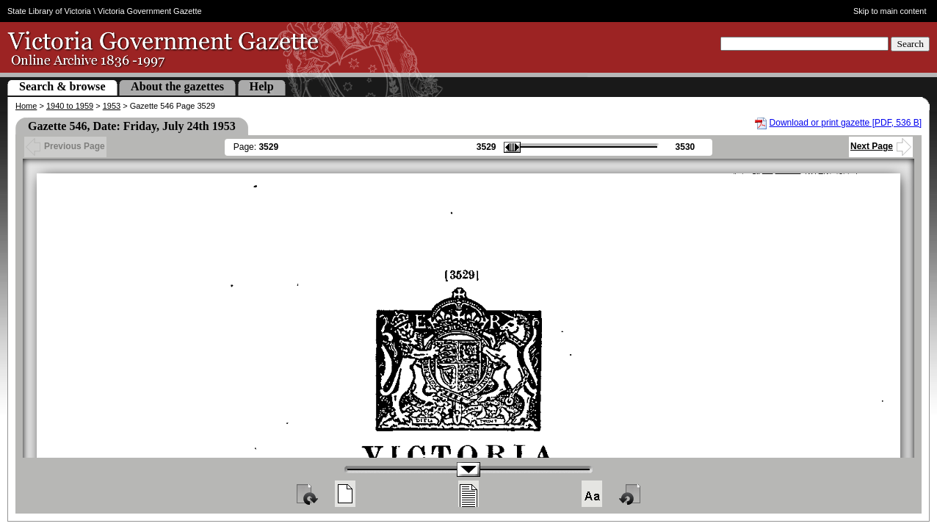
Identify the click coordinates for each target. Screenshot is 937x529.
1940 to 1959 (69, 105)
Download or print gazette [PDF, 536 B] (846, 123)
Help (262, 86)
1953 (111, 105)
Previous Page (65, 146)
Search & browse (62, 86)
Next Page (880, 146)
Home (26, 105)
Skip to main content (890, 11)
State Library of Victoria (49, 11)
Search (910, 43)
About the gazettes (177, 86)
